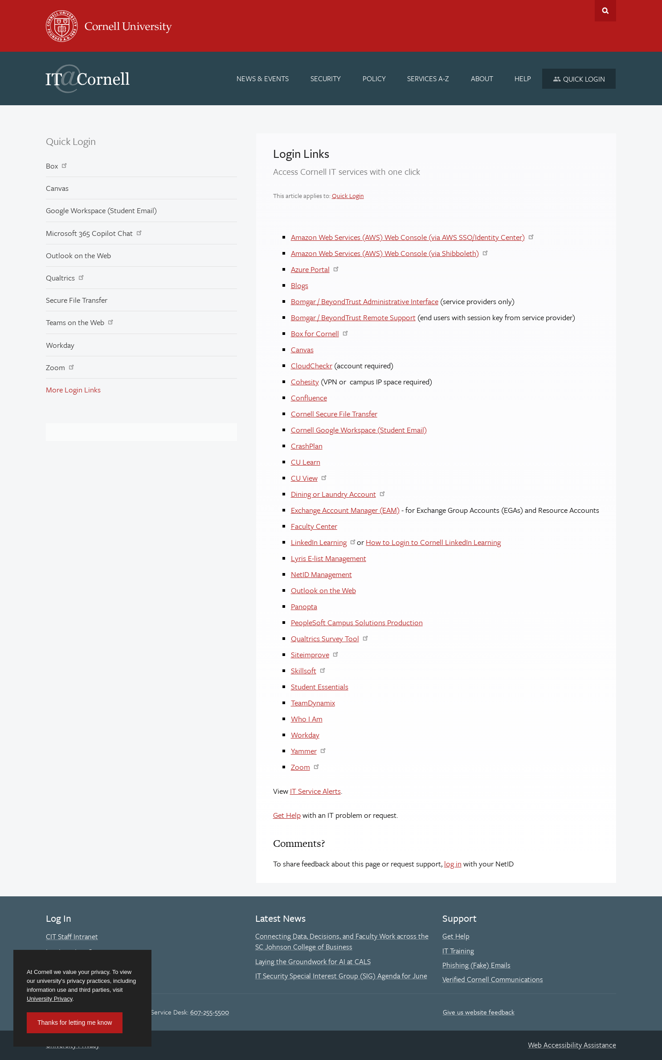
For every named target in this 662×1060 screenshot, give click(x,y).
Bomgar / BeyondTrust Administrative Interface (364, 301)
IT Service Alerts (315, 790)
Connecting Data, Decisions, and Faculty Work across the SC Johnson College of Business (342, 941)
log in (453, 863)
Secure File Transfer (76, 299)
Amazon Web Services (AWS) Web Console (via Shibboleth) (385, 253)
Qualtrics (60, 277)
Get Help (287, 815)
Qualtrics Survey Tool (325, 638)
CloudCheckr (311, 365)
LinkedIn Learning (319, 542)
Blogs (299, 285)
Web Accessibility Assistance (572, 1044)
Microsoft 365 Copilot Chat (89, 233)
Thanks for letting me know (74, 1022)
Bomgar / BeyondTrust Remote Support (353, 317)
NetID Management (321, 574)
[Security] (325, 78)
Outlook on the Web (78, 255)
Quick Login (71, 141)
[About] (482, 78)
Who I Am (307, 718)
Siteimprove (310, 654)
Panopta (304, 606)
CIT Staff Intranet (72, 936)
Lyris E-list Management (328, 558)
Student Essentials (319, 686)
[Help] (523, 78)
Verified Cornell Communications (492, 979)
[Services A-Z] (428, 78)
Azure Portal (310, 269)
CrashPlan (307, 445)
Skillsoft (303, 670)
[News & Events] (263, 78)
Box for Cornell (315, 333)
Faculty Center (314, 526)
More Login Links (73, 389)
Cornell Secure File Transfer (334, 413)
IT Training (458, 950)
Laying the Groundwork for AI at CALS (313, 961)
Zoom (55, 367)
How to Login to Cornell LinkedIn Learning (433, 542)
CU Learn (305, 461)
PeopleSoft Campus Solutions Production (357, 622)
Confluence (309, 397)
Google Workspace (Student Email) (101, 210)
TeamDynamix (313, 702)
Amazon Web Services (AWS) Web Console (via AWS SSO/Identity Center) (408, 237)
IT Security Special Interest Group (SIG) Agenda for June (341, 975)
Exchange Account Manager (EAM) (345, 510)
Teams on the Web (75, 322)
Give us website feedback (479, 1012)
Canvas (57, 188)
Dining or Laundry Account (333, 493)
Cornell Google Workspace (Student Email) (359, 429)
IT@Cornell (87, 79)
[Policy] (374, 78)
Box (52, 165)
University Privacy (49, 998)
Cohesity (305, 381)
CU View (304, 477)
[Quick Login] (579, 79)
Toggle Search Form (605, 10)
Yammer (304, 750)
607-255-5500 (209, 1012)
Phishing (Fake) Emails (476, 965)
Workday (60, 345)
